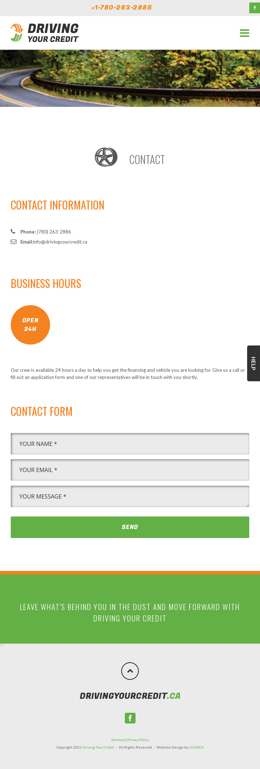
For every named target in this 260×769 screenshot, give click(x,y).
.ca (130, 696)
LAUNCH (196, 747)
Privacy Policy (138, 739)
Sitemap (118, 739)
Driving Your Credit (98, 747)
